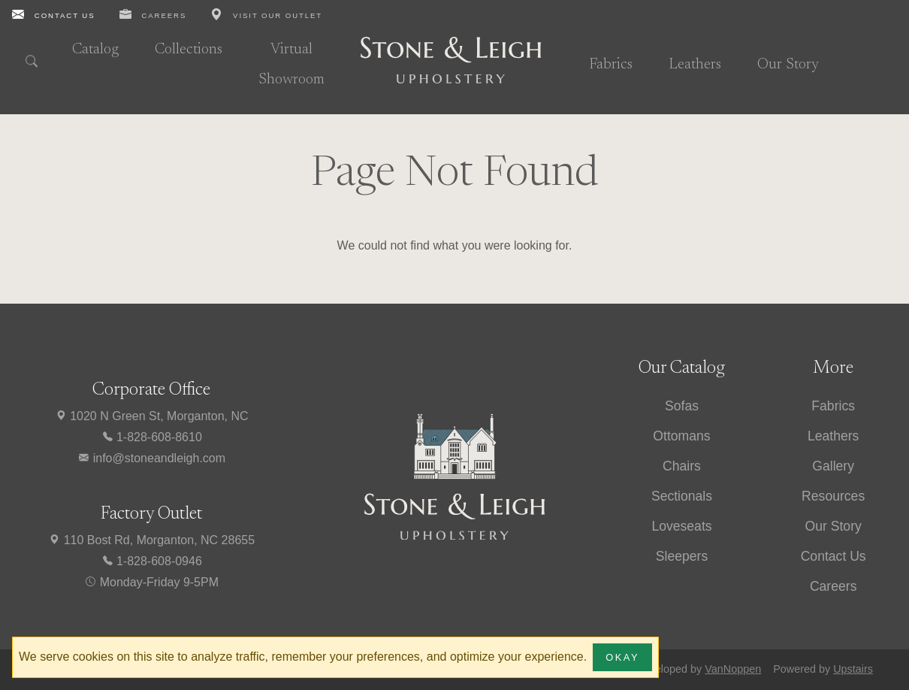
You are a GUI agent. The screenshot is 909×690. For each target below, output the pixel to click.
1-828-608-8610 (151, 437)
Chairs (682, 466)
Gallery (833, 466)
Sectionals (681, 496)
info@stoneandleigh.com (151, 458)
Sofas (682, 405)
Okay (622, 657)
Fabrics (611, 64)
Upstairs (853, 669)
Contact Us (833, 556)
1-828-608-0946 (151, 561)
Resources (833, 496)
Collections (188, 49)
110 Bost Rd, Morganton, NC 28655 (151, 540)
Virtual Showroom (291, 64)
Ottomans (681, 435)
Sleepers (682, 556)
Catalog (95, 49)
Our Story (788, 64)
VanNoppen (733, 669)
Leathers (695, 64)
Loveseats (681, 526)
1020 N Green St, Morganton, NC (152, 416)
